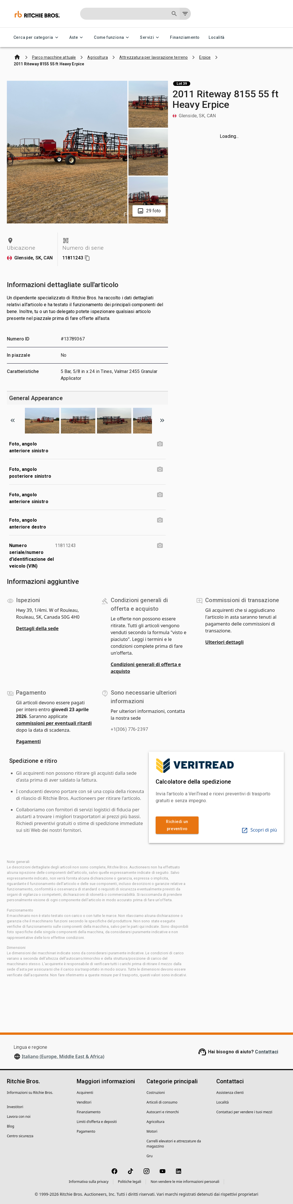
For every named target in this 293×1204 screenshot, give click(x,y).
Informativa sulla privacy (89, 1181)
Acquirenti (85, 1092)
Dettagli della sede (37, 628)
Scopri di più (259, 830)
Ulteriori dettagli (224, 642)
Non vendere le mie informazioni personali (185, 1181)
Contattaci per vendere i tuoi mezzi (244, 1112)
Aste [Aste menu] (77, 37)
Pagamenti (28, 741)
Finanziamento (185, 37)
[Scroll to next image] (162, 420)
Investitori (15, 1106)
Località (216, 37)
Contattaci (266, 1051)
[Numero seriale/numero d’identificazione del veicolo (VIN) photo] (160, 545)
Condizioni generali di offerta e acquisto (146, 667)
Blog (10, 1126)
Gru (149, 1155)
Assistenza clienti (230, 1092)
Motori (151, 1131)
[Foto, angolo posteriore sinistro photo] (160, 469)
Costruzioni (155, 1092)
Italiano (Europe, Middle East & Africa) (63, 1056)
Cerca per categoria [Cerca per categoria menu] (36, 37)
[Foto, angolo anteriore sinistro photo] (160, 444)
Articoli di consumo (161, 1102)
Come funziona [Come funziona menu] (112, 37)
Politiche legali (129, 1181)
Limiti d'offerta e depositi (97, 1121)
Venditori (84, 1102)
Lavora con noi (18, 1116)
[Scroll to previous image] (12, 420)
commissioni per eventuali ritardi (54, 723)
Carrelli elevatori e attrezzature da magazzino (173, 1144)
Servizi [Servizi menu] (150, 37)
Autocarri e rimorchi (162, 1112)
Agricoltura (155, 1121)
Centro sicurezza (20, 1136)
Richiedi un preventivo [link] (177, 825)
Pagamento (86, 1131)
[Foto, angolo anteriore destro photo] (160, 520)
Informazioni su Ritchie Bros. (30, 1092)
